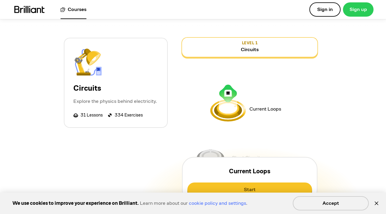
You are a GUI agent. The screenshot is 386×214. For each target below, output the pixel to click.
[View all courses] (73, 9)
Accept (330, 203)
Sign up (358, 9)
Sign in (325, 9)
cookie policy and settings (217, 203)
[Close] (376, 203)
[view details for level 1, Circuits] (249, 47)
